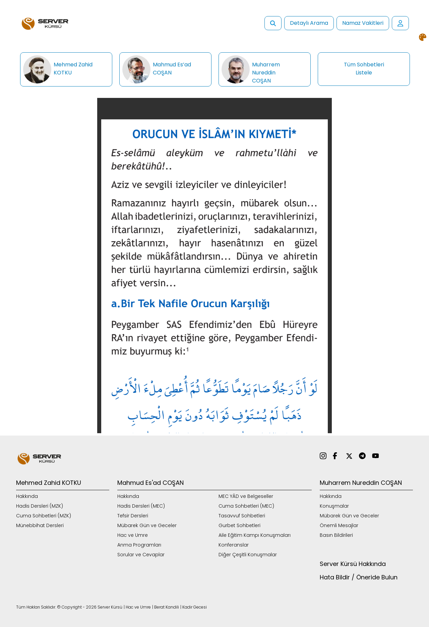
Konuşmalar (334, 506)
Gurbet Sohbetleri (239, 525)
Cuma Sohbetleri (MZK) (43, 515)
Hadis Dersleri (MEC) (141, 506)
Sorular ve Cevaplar (141, 554)
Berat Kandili (166, 607)
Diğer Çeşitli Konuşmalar (248, 554)
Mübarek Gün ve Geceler (147, 525)
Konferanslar (234, 545)
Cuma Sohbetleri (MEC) (246, 506)
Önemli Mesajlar (339, 525)
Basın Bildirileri (336, 535)
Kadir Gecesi (194, 607)
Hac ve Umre (132, 535)
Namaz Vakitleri (362, 23)
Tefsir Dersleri (132, 515)
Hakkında (27, 496)
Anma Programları (139, 545)
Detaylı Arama (309, 23)
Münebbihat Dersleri (40, 525)
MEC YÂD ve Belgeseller (246, 496)
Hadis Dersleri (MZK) (39, 506)
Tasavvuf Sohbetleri (242, 515)
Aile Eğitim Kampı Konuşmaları (255, 535)
